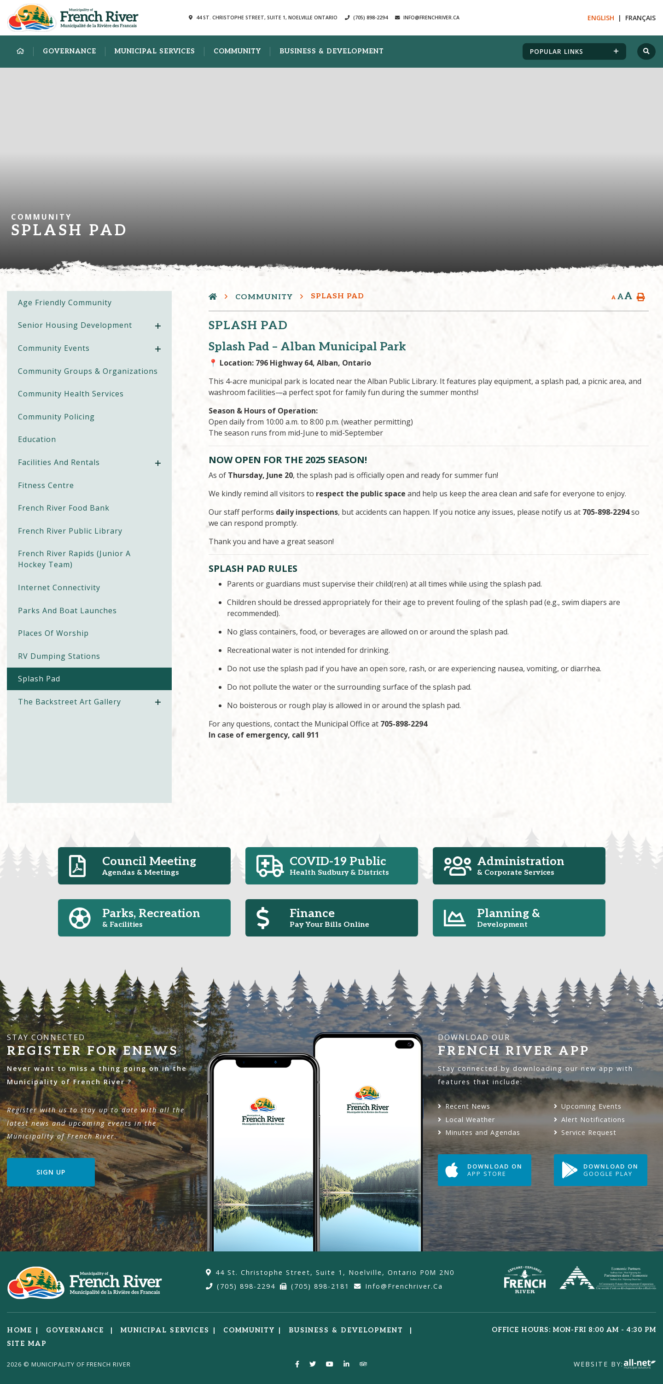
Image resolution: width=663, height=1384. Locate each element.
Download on (484, 1170)
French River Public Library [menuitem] (70, 531)
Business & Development (347, 1330)
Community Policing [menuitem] (56, 417)
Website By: (615, 1364)
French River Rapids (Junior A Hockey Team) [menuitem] (74, 559)
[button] (158, 326)
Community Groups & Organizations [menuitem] (88, 371)
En (600, 17)
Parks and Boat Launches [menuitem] (67, 610)
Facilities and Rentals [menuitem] (59, 462)
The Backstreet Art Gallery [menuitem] (69, 702)
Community (264, 297)
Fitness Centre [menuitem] (46, 485)
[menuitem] (20, 51)
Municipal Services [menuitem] (155, 51)
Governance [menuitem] (69, 51)
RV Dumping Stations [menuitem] (59, 656)
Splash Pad (337, 296)
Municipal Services (165, 1330)
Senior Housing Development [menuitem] (75, 325)
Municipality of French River (73, 18)
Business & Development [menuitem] (331, 51)
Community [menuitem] (237, 51)
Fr (640, 17)
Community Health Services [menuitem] (71, 394)
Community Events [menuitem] (54, 348)
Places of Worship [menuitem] (53, 633)
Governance (76, 1330)
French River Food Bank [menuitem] (64, 508)
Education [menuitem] (37, 439)
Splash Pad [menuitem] (39, 679)
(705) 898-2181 (314, 1286)
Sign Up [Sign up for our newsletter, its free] (50, 1172)
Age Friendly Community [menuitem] (65, 302)
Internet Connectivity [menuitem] (59, 587)
